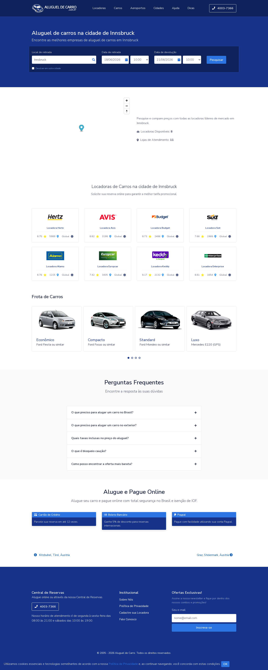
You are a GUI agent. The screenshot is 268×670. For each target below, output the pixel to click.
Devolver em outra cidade (48, 68)
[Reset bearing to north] (126, 111)
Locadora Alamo (55, 266)
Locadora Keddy (160, 266)
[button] (128, 358)
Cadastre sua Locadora (134, 613)
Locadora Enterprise (213, 266)
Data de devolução (165, 52)
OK (225, 664)
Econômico (45, 339)
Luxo (195, 339)
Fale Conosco (128, 619)
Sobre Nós (126, 600)
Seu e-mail (179, 610)
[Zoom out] (126, 106)
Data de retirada (111, 52)
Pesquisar (216, 60)
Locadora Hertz (55, 228)
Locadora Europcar (108, 266)
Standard (147, 339)
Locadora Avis (108, 228)
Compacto (96, 339)
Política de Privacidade (134, 606)
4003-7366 (222, 8)
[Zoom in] (126, 100)
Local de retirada (42, 52)
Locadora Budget (160, 228)
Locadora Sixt (212, 228)
